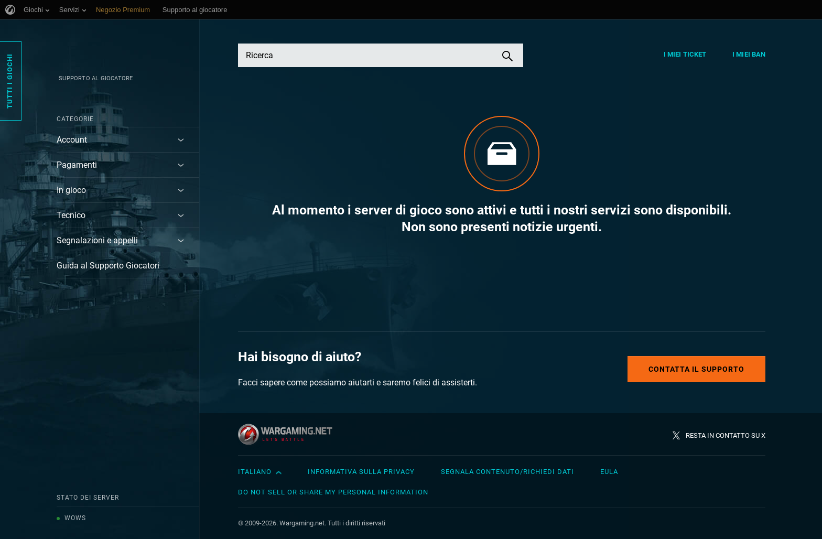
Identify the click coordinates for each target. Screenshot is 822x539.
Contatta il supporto (696, 369)
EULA (609, 472)
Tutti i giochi (10, 81)
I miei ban (748, 54)
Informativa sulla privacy (361, 472)
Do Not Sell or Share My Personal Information (333, 492)
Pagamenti (77, 165)
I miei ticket (685, 54)
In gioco (71, 190)
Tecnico (71, 215)
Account (72, 140)
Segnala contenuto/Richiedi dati (507, 472)
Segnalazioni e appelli (97, 240)
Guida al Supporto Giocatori (108, 266)
